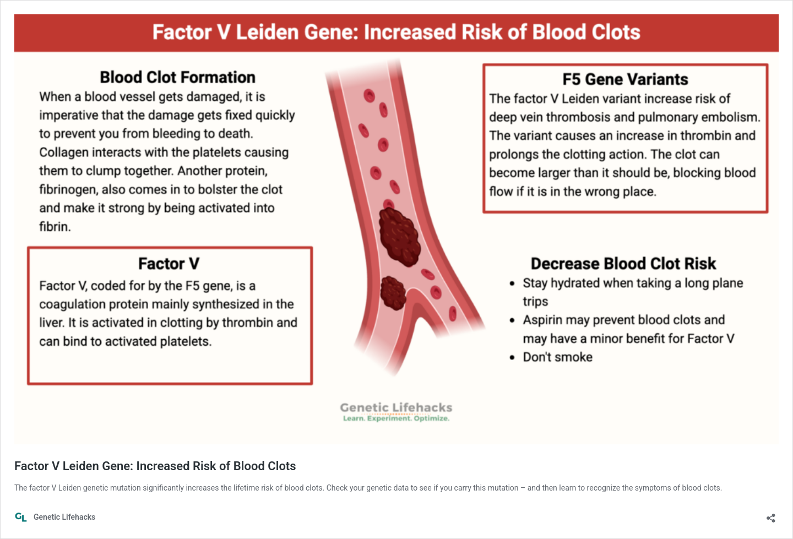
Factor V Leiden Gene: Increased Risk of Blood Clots (155, 466)
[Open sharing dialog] (771, 514)
